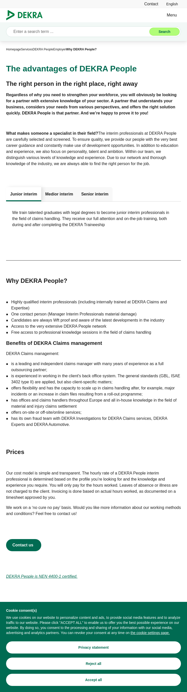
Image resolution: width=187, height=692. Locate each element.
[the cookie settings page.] (150, 633)
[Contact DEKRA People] (23, 545)
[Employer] (59, 49)
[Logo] (26, 15)
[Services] (27, 49)
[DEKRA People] (43, 49)
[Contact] (151, 4)
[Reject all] (93, 664)
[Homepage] (13, 49)
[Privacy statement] (93, 648)
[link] (172, 4)
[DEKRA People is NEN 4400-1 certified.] (41, 577)
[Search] (164, 32)
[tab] (23, 194)
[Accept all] (93, 680)
